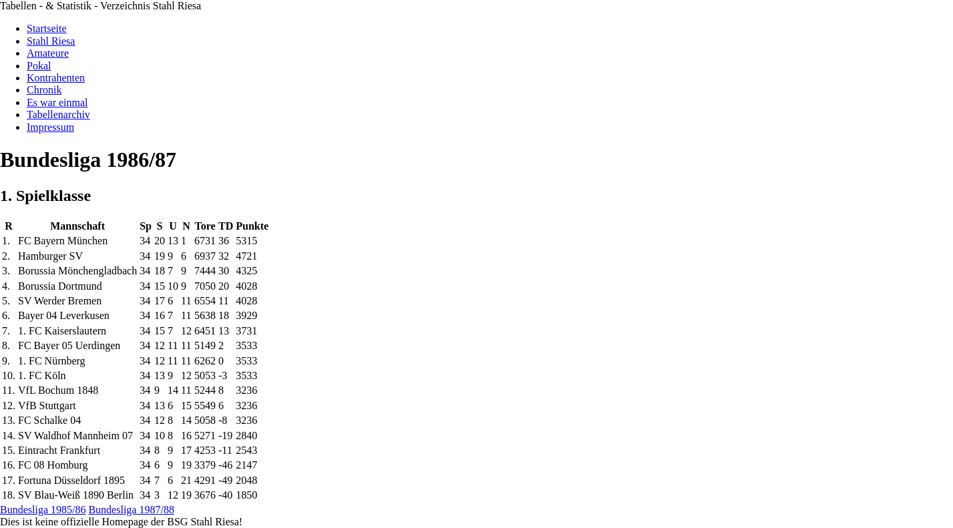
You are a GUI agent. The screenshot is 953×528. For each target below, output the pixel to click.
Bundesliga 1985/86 (42, 509)
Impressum (50, 127)
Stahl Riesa (51, 41)
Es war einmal (57, 102)
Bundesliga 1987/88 (131, 509)
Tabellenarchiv (58, 114)
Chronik (44, 89)
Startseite (47, 28)
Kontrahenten (56, 77)
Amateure (48, 53)
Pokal (39, 65)
